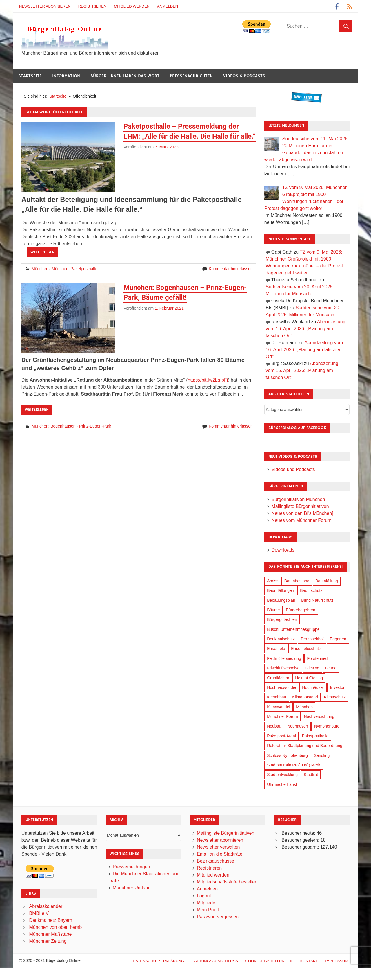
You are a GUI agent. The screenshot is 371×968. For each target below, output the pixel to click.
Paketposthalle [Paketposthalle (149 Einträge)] (315, 736)
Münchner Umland (132, 887)
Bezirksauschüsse (215, 861)
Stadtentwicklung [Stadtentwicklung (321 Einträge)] (282, 774)
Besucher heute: (299, 833)
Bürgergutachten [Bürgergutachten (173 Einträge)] (282, 619)
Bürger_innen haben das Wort (124, 76)
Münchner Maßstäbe (50, 934)
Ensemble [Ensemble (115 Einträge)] (276, 648)
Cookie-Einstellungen (269, 961)
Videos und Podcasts (293, 469)
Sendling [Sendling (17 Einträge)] (322, 755)
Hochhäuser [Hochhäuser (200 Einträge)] (313, 687)
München (40, 268)
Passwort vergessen (218, 916)
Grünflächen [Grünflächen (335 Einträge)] (278, 678)
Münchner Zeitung (48, 941)
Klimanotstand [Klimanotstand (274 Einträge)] (305, 697)
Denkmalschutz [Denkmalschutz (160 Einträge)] (281, 639)
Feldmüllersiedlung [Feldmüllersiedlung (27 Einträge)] (284, 658)
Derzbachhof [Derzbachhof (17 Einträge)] (312, 639)
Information (66, 76)
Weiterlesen (42, 252)
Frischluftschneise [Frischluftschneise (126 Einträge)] (283, 668)
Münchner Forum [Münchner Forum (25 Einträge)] (282, 716)
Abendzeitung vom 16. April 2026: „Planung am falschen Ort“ (305, 328)
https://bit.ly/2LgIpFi (208, 380)
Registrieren (92, 6)
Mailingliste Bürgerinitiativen (300, 506)
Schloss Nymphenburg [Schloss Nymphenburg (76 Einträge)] (287, 755)
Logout (204, 895)
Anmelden (167, 6)
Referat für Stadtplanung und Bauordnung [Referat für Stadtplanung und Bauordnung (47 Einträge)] (304, 745)
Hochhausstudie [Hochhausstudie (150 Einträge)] (281, 687)
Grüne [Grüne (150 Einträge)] (331, 668)
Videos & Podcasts (244, 76)
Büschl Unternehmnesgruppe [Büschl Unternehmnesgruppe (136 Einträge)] (293, 629)
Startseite (30, 76)
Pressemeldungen (131, 866)
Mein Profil (208, 909)
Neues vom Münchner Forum (301, 520)
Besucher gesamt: (300, 847)
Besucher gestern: (300, 840)
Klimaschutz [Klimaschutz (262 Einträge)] (335, 697)
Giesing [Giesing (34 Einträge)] (312, 668)
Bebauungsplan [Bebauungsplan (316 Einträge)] (281, 600)
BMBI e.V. (39, 913)
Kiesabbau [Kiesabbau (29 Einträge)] (276, 697)
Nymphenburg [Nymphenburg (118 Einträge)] (326, 726)
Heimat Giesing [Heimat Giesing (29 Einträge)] (309, 678)
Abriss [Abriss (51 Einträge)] (272, 581)
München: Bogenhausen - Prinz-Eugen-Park (71, 426)
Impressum (336, 961)
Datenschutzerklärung (158, 961)
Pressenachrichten (191, 76)
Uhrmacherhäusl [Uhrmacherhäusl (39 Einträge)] (282, 784)
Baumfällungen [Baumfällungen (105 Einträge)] (280, 590)
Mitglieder (207, 902)
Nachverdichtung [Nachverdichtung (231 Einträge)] (319, 716)
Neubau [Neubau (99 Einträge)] (274, 726)
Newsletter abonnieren (45, 6)
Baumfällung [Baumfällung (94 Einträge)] (326, 581)
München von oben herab (55, 927)
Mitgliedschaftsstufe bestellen (227, 881)
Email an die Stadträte (219, 854)
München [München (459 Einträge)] (304, 707)
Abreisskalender (46, 906)
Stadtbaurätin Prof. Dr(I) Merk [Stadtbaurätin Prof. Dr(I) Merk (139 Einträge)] (293, 765)
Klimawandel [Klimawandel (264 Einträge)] (278, 707)
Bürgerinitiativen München (298, 499)
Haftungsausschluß (215, 961)
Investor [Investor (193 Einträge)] (337, 687)
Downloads (282, 549)
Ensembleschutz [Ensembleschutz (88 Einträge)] (306, 648)
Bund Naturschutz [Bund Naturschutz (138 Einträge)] (317, 600)
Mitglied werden (132, 6)
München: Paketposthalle (74, 268)
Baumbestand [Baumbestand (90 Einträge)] (296, 581)
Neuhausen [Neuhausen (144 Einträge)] (297, 726)
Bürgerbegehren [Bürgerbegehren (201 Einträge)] (300, 610)
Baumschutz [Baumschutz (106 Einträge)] (311, 590)
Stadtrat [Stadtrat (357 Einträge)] (311, 774)
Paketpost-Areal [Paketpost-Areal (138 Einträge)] (281, 736)
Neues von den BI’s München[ (302, 513)
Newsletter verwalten (218, 847)
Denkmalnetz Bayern (50, 920)
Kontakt (309, 961)
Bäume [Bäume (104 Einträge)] (273, 610)
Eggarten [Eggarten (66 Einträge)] (338, 639)
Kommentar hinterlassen (231, 268)
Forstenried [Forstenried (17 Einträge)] (317, 658)
